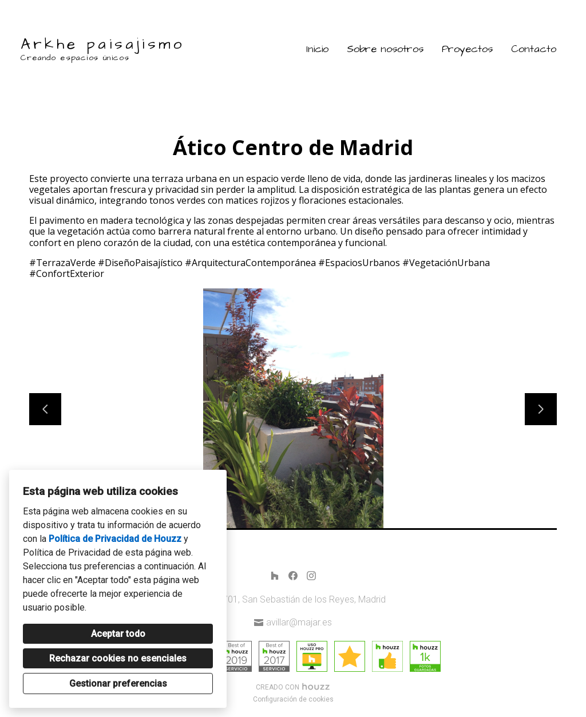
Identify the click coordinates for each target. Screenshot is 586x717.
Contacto (533, 49)
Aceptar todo (118, 633)
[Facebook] (293, 575)
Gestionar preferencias (118, 683)
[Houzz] (274, 575)
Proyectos (467, 49)
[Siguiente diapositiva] (541, 409)
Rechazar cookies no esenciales (118, 658)
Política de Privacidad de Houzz (115, 538)
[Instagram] (311, 575)
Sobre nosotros (385, 49)
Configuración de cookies (293, 699)
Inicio (317, 49)
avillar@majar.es (299, 622)
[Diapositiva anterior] (45, 409)
